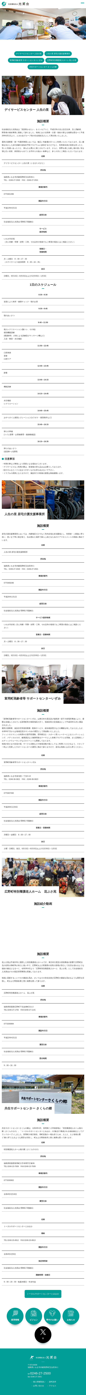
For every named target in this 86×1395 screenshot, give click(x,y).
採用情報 (15, 1316)
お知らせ (70, 1316)
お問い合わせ (38, 1386)
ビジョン (33, 1316)
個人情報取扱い (39, 1382)
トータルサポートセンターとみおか (43, 1294)
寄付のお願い (52, 1316)
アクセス (52, 1386)
